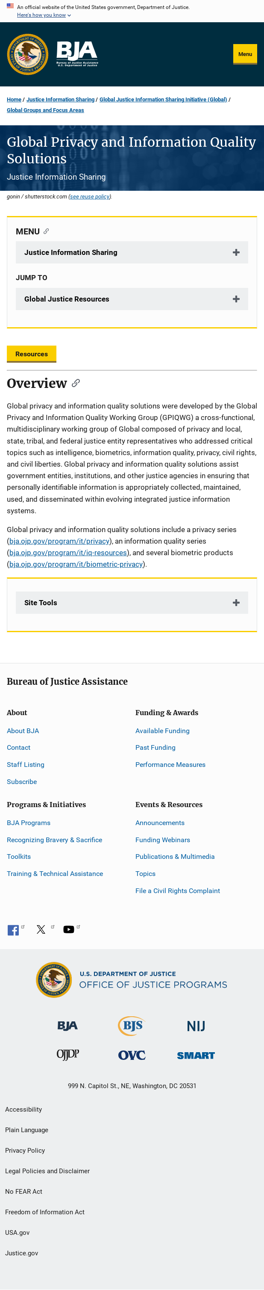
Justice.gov (21, 1253)
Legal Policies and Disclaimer (47, 1171)
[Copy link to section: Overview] (73, 382)
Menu (245, 54)
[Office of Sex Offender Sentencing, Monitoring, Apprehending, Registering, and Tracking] (196, 1053)
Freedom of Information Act (45, 1212)
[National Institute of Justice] (196, 1022)
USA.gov (17, 1233)
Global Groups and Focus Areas (45, 110)
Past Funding (155, 747)
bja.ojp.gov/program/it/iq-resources (68, 552)
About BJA (23, 731)
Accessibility (23, 1109)
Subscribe (22, 782)
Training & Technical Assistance (55, 874)
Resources (31, 354)
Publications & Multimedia (175, 856)
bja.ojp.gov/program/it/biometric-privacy (76, 564)
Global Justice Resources (66, 299)
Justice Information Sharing (60, 99)
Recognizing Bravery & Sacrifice (54, 840)
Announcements (160, 823)
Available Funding (162, 731)
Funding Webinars (162, 840)
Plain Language (26, 1130)
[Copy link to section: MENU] (44, 230)
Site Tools (40, 602)
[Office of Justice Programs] (28, 54)
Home (14, 99)
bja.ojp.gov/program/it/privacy (59, 541)
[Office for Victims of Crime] (132, 1055)
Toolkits (19, 856)
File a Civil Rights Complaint (177, 891)
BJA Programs (28, 823)
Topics (145, 874)
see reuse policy (89, 196)
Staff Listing (25, 764)
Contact (18, 747)
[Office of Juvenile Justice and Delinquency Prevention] (68, 1057)
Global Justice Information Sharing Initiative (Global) (163, 99)
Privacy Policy (25, 1150)
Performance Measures (170, 764)
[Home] (77, 54)
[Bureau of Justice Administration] (68, 1022)
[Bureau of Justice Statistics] (132, 1032)
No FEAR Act (23, 1191)
